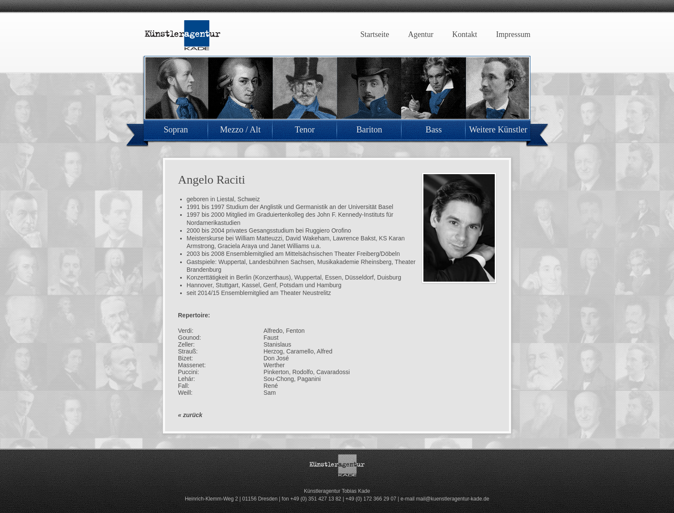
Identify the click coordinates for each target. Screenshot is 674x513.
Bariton (369, 129)
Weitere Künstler (498, 129)
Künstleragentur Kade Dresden (182, 35)
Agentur (420, 34)
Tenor (305, 129)
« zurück (190, 415)
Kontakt (464, 34)
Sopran (176, 129)
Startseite (374, 34)
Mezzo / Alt (240, 129)
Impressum (513, 34)
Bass (434, 129)
